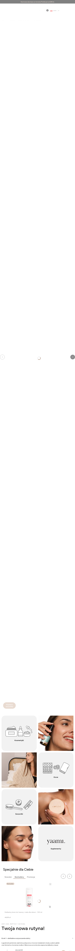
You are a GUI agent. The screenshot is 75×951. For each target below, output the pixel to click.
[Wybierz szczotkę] (9, 705)
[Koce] (55, 770)
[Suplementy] (55, 843)
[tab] (37, 938)
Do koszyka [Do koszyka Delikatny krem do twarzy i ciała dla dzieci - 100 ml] (50, 907)
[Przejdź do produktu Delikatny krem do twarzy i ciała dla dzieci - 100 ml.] (29, 895)
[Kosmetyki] (19, 733)
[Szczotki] (19, 806)
